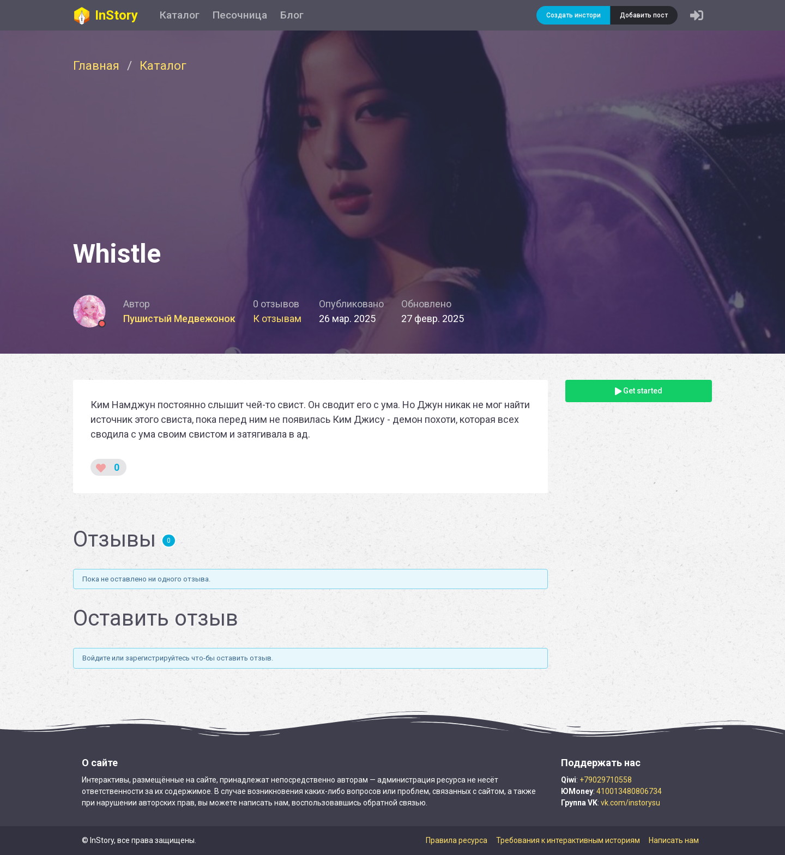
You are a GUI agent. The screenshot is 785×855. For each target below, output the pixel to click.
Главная (96, 65)
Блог (292, 15)
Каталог (180, 15)
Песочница (240, 15)
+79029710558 (605, 779)
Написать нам (674, 840)
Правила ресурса (456, 840)
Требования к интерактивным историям (568, 840)
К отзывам (277, 318)
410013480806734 (629, 791)
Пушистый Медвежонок (179, 318)
